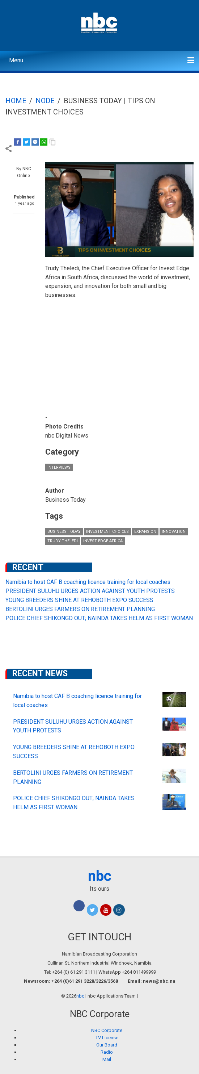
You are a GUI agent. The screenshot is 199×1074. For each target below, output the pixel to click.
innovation (174, 531)
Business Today (64, 531)
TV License (107, 1037)
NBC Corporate (106, 1030)
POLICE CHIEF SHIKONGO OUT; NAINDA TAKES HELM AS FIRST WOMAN (99, 618)
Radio (107, 1052)
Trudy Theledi (62, 541)
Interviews (59, 467)
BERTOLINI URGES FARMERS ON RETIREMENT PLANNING (80, 609)
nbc (99, 876)
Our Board (106, 1045)
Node (45, 100)
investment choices (107, 531)
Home (15, 100)
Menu (16, 60)
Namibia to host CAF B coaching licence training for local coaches (87, 581)
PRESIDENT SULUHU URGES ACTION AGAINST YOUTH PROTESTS (90, 591)
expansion (145, 531)
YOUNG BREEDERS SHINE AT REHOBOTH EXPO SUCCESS (79, 600)
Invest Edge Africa (103, 541)
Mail (106, 1059)
